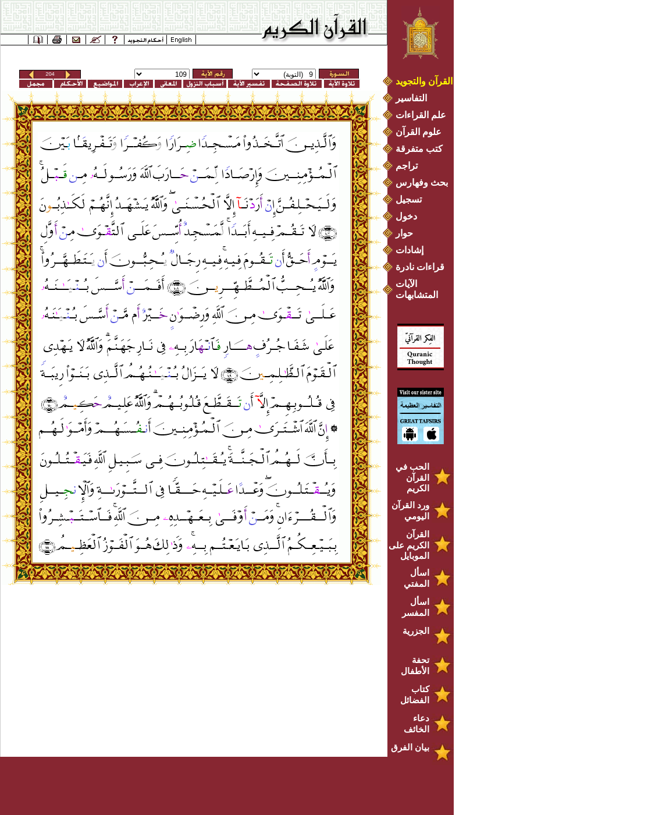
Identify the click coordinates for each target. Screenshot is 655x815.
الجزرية (416, 631)
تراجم (407, 166)
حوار (404, 233)
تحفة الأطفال (415, 665)
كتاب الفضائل (414, 694)
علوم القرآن (419, 132)
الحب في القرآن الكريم (412, 477)
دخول (406, 216)
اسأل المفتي (416, 578)
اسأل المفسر (415, 607)
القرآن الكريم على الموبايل (409, 545)
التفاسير (411, 98)
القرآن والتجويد (424, 81)
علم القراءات (421, 115)
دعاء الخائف (416, 723)
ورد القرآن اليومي (410, 510)
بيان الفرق (410, 747)
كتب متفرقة (419, 149)
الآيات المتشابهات (417, 289)
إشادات (409, 250)
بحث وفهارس (424, 182)
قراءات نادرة (420, 267)
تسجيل (409, 199)
